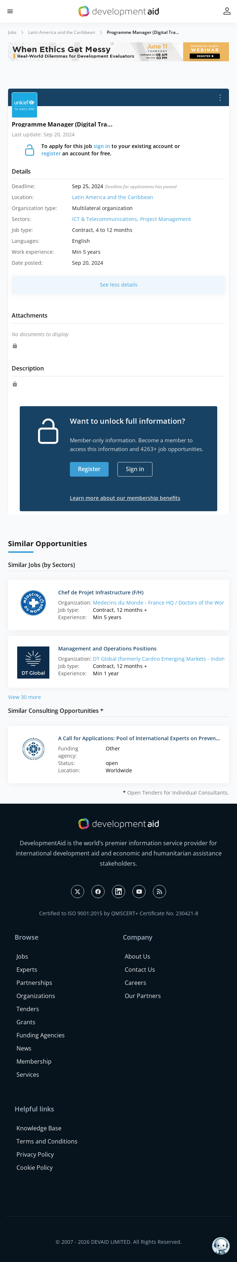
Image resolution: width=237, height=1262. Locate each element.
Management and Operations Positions (107, 648)
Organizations (35, 996)
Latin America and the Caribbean (61, 32)
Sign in (135, 469)
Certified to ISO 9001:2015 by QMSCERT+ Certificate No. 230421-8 (118, 913)
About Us (137, 956)
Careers (135, 983)
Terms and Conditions (47, 1141)
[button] (10, 11)
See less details (119, 284)
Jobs (12, 32)
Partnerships (34, 983)
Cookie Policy (34, 1168)
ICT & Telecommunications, (106, 218)
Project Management (165, 218)
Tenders (27, 1009)
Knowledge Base (38, 1128)
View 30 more (24, 697)
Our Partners (143, 996)
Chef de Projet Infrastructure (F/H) (100, 592)
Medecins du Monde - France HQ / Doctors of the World (161, 602)
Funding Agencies (40, 1035)
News (23, 1048)
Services (27, 1075)
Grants (25, 1022)
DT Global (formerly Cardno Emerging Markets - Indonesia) (164, 658)
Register (89, 469)
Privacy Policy (35, 1154)
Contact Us (140, 970)
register (51, 153)
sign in (102, 146)
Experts (26, 970)
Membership (34, 1061)
